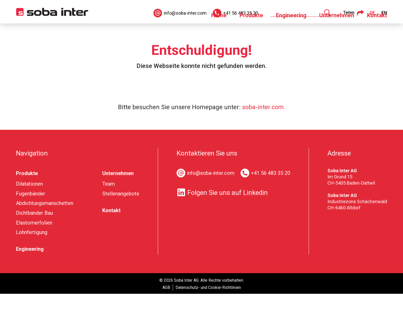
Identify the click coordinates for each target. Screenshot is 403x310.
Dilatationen (29, 200)
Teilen (353, 13)
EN (384, 12)
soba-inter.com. (263, 123)
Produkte (251, 31)
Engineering (291, 31)
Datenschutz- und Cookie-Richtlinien (208, 303)
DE (372, 12)
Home (219, 31)
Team (108, 200)
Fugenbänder (30, 210)
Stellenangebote (120, 210)
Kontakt (377, 31)
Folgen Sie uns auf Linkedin (222, 208)
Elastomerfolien (34, 239)
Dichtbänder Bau (34, 229)
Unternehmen (336, 31)
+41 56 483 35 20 (270, 189)
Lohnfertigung (31, 248)
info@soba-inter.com (210, 189)
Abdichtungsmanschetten (44, 219)
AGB (166, 303)
